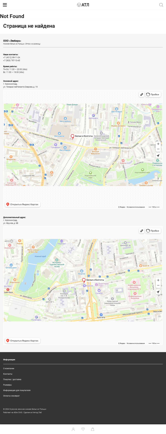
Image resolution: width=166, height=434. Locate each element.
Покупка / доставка (12, 379)
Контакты (7, 374)
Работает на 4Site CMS (12, 412)
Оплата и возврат (11, 396)
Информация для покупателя (16, 390)
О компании (8, 368)
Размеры (7, 385)
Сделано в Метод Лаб (33, 412)
